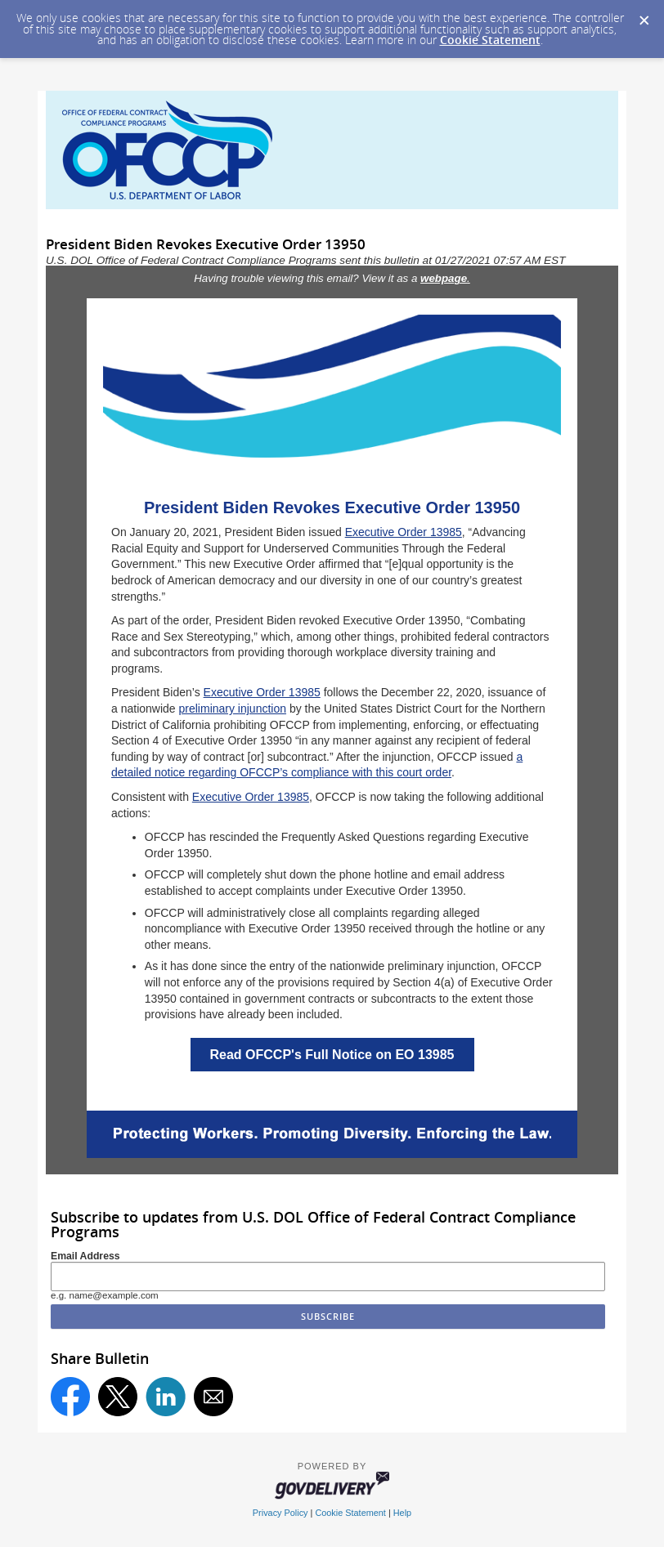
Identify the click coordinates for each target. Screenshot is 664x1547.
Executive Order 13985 (403, 532)
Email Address (85, 1256)
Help (402, 1513)
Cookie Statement (490, 39)
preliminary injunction (233, 708)
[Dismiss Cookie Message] (643, 15)
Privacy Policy (280, 1513)
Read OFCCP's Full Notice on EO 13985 (332, 1055)
